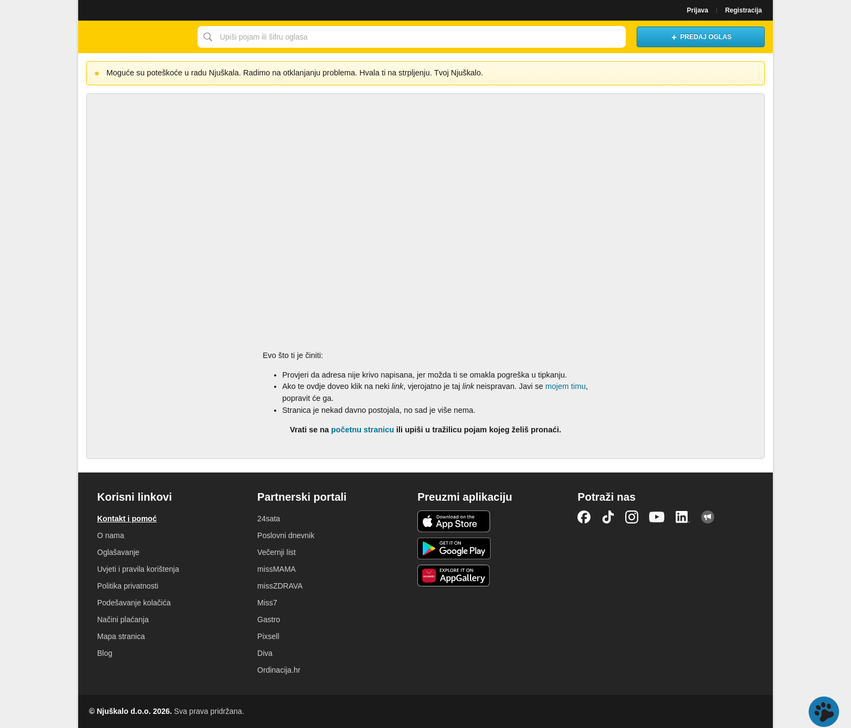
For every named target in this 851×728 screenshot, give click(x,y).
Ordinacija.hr (278, 670)
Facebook (583, 516)
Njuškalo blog (707, 516)
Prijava (697, 10)
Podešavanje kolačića (133, 602)
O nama (110, 535)
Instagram (631, 516)
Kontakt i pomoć (127, 518)
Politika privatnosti (127, 586)
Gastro (268, 619)
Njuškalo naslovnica (135, 36)
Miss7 (267, 602)
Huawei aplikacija (454, 575)
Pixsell (268, 636)
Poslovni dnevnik (285, 535)
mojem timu (565, 386)
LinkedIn (682, 516)
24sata (268, 518)
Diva (264, 653)
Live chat (824, 711)
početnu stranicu (362, 429)
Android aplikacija (454, 548)
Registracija (743, 10)
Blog (104, 653)
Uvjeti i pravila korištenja (138, 569)
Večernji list (276, 552)
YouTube (656, 516)
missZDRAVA (279, 586)
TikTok (607, 516)
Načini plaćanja (123, 619)
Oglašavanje (118, 552)
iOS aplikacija (454, 521)
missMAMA (276, 569)
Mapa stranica (121, 636)
